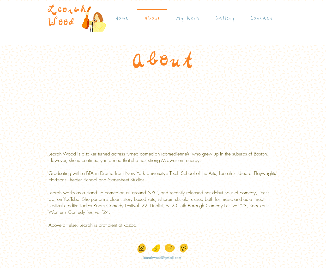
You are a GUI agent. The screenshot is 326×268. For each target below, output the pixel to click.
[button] (187, 16)
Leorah (67, 10)
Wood (60, 23)
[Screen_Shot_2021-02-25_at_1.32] (142, 248)
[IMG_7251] (156, 248)
